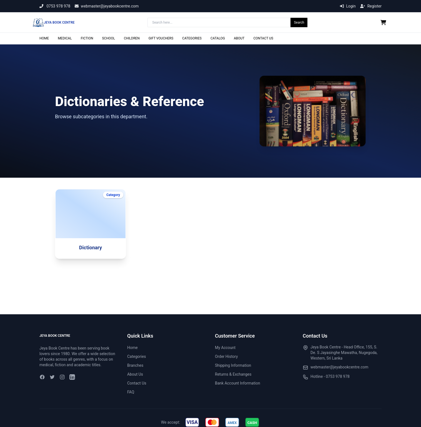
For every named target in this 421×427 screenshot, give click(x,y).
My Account (225, 347)
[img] (192, 422)
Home (132, 347)
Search (299, 22)
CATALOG (217, 38)
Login (348, 6)
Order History (226, 356)
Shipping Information (233, 365)
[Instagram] (62, 377)
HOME (44, 38)
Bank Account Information (237, 383)
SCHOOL (108, 38)
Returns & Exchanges (233, 374)
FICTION (87, 38)
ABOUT (239, 38)
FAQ (130, 392)
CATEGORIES (192, 38)
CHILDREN (132, 38)
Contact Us (136, 383)
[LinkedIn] (72, 377)
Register (371, 6)
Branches (135, 365)
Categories (136, 356)
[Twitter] (52, 377)
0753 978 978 (54, 6)
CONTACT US (263, 38)
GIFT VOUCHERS (161, 38)
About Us (135, 374)
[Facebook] (42, 377)
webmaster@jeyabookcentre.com (107, 6)
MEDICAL (65, 38)
